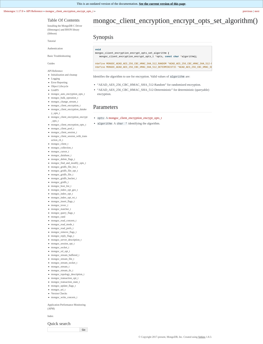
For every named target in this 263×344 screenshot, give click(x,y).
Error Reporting (59, 82)
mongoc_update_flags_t (63, 285)
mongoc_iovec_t (59, 205)
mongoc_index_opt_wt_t (64, 197)
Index (50, 316)
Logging (55, 78)
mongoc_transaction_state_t (65, 282)
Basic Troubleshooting (58, 56)
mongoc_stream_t (60, 266)
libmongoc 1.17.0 (13, 11)
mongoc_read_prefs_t (62, 228)
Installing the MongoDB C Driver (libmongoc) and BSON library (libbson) (64, 29)
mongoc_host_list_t (61, 186)
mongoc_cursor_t (60, 151)
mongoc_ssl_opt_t (60, 251)
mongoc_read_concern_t (63, 220)
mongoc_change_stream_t (64, 101)
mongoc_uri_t (58, 289)
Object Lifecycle (59, 86)
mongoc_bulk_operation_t (64, 97)
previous (247, 11)
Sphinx (201, 337)
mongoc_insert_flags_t (63, 201)
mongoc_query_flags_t (63, 213)
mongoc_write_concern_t (64, 297)
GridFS (55, 90)
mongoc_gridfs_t (60, 182)
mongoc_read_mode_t (62, 224)
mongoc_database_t (61, 155)
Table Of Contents (63, 20)
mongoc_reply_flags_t (62, 236)
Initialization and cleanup (64, 74)
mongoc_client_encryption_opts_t (68, 124)
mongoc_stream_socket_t (64, 262)
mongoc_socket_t (60, 247)
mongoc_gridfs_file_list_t (64, 167)
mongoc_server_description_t (66, 239)
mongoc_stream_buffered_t (65, 255)
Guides (51, 63)
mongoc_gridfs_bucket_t (64, 178)
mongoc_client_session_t (64, 132)
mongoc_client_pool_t (62, 128)
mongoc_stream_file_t (62, 259)
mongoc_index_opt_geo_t (64, 190)
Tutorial (51, 41)
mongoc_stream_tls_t (62, 270)
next (257, 11)
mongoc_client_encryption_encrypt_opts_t (69, 11)
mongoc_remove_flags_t (64, 232)
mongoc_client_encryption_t (66, 105)
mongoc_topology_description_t (67, 274)
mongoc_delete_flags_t (63, 159)
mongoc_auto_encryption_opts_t (68, 94)
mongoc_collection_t (62, 147)
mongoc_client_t (59, 143)
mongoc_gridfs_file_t (62, 174)
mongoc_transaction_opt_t (64, 278)
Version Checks (59, 293)
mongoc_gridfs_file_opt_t (64, 170)
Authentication (55, 48)
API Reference (34, 11)
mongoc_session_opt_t (63, 243)
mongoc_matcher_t (61, 209)
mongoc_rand (58, 216)
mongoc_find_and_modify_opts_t (68, 163)
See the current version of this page (162, 3)
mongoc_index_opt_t (62, 193)
